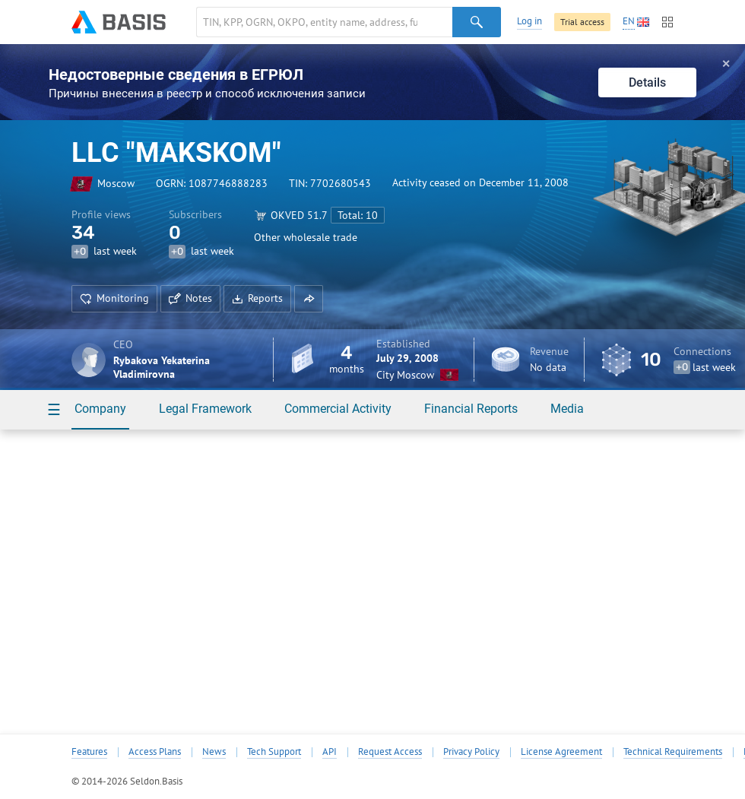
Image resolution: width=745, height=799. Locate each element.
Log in (529, 20)
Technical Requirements (672, 752)
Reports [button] (257, 298)
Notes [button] (190, 298)
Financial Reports (471, 408)
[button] (308, 298)
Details (647, 82)
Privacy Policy (471, 752)
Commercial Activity (338, 408)
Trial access (582, 21)
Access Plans (154, 752)
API (329, 752)
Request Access (390, 752)
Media (567, 408)
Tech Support (274, 752)
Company (100, 408)
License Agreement (561, 752)
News (214, 752)
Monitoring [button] (114, 298)
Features (89, 752)
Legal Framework (205, 408)
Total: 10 (358, 215)
